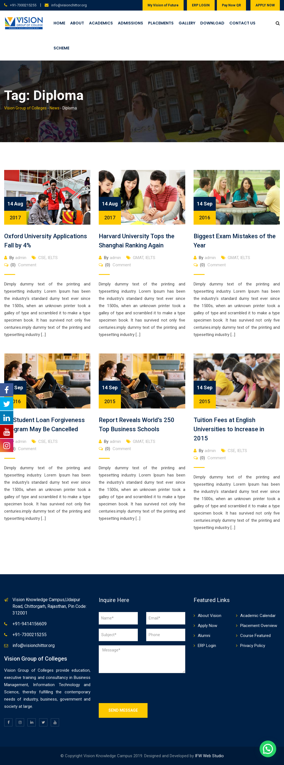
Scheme (61, 48)
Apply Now (207, 625)
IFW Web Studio (209, 755)
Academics (101, 23)
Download (212, 23)
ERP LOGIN (201, 5)
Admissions (130, 23)
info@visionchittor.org (69, 5)
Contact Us (242, 23)
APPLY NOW (265, 5)
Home (59, 23)
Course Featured (255, 635)
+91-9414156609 (29, 623)
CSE (42, 257)
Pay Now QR (231, 5)
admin (20, 257)
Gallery (187, 23)
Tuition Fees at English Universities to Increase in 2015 (229, 429)
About (77, 23)
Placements (161, 23)
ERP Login (207, 645)
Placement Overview (258, 625)
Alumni (204, 635)
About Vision (209, 615)
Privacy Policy (252, 645)
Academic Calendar (258, 615)
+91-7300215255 (23, 5)
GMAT (138, 257)
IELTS (53, 257)
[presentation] (141, 688)
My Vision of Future (163, 5)
